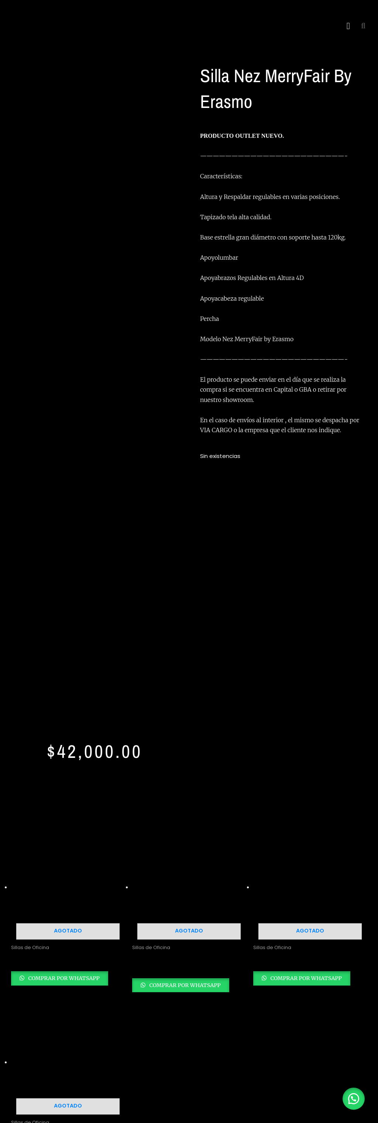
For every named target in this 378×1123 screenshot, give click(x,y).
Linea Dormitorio (220, 918)
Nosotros (302, 922)
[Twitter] (53, 976)
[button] (348, 26)
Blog (296, 932)
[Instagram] (37, 976)
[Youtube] (69, 976)
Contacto (303, 942)
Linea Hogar (214, 908)
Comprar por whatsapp (71, 649)
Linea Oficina (215, 898)
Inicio (297, 911)
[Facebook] (21, 976)
